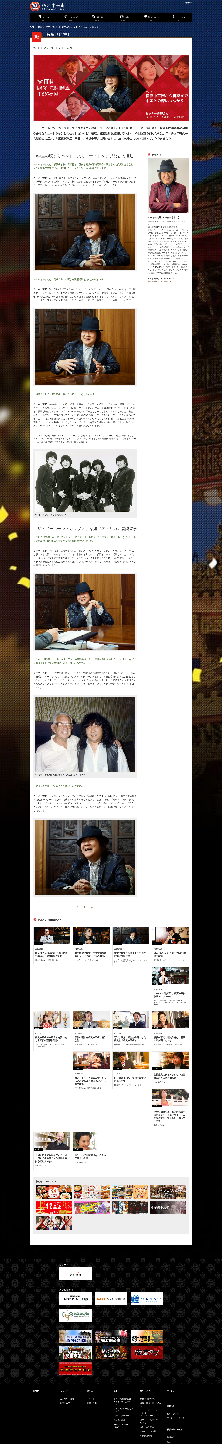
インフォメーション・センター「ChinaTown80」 (150, 1413)
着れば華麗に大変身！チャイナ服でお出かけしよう (123, 1401)
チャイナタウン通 (148, 1431)
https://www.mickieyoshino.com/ (160, 281)
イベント (91, 1399)
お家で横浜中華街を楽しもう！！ (123, 1409)
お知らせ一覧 (173, 1414)
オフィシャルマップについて (150, 1421)
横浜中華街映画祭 (121, 1416)
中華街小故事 (119, 1420)
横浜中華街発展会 (174, 1429)
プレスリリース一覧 (175, 1418)
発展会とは (172, 1437)
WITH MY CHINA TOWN (58, 27)
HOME (36, 1391)
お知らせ (171, 1406)
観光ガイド (145, 1391)
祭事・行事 (92, 1403)
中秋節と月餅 (146, 1436)
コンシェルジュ (147, 1427)
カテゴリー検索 (67, 1399)
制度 (169, 1441)
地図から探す (66, 1403)
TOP (32, 27)
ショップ (64, 1391)
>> (92, 907)
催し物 (90, 1391)
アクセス (171, 1391)
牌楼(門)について (147, 1399)
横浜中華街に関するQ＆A (150, 1404)
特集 (40, 27)
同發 (65, 404)
